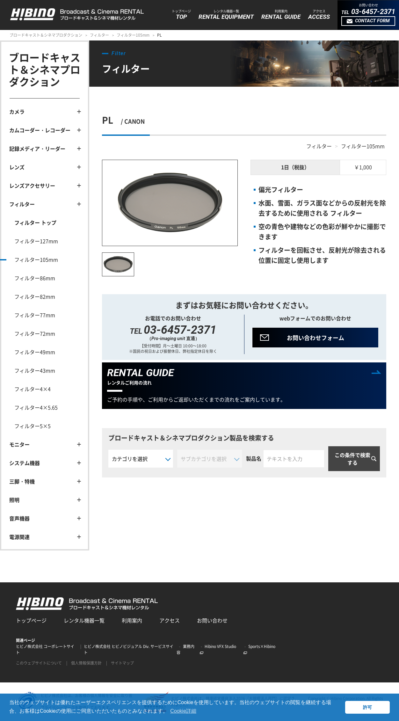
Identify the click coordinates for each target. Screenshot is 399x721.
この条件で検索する (352, 458)
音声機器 (19, 518)
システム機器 (24, 463)
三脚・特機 (22, 481)
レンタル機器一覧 (84, 620)
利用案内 (132, 620)
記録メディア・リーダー (37, 148)
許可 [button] (367, 707)
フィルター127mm (36, 241)
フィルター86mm (34, 278)
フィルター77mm (34, 315)
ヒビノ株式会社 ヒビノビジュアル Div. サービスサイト (128, 649)
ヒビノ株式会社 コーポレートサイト (45, 649)
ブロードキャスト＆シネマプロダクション (46, 35)
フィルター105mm (133, 35)
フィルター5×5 (32, 426)
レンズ (17, 167)
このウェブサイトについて (39, 663)
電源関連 (19, 537)
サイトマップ (122, 663)
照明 (14, 500)
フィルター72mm (34, 333)
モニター (19, 444)
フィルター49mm (34, 352)
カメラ (17, 111)
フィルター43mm (34, 370)
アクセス (169, 620)
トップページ (31, 620)
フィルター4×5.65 (36, 407)
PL (159, 35)
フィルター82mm (34, 296)
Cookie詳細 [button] (183, 711)
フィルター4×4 (32, 389)
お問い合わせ (212, 620)
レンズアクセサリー (32, 185)
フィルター (99, 35)
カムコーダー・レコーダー (39, 130)
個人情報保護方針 (86, 663)
